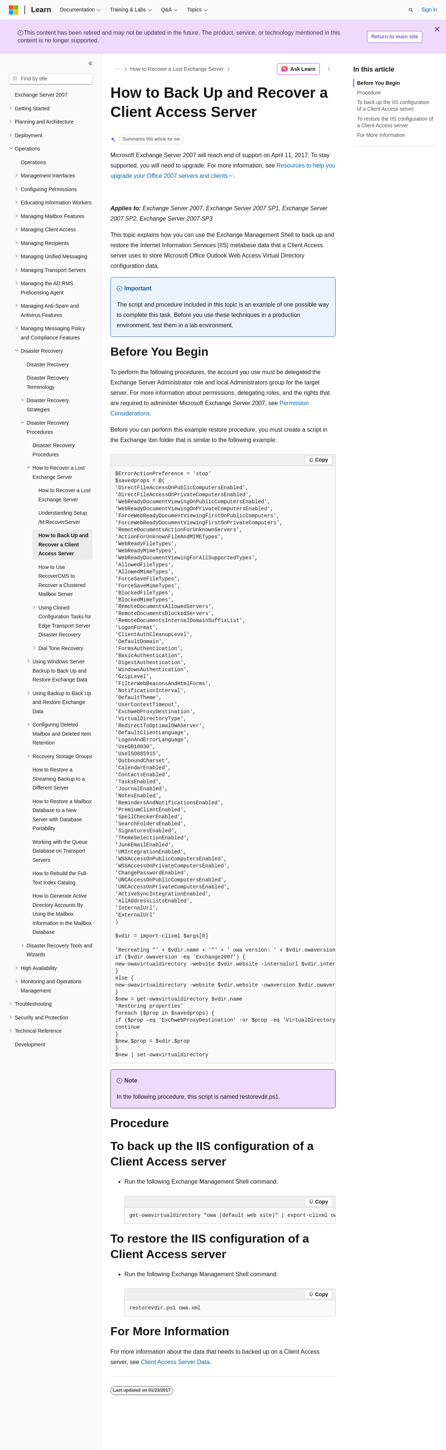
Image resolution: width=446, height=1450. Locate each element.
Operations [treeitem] (33, 162)
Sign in (429, 10)
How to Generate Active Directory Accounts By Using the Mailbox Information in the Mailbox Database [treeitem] (62, 914)
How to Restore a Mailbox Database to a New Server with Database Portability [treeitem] (62, 815)
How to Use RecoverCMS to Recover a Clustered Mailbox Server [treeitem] (62, 580)
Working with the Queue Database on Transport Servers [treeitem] (60, 851)
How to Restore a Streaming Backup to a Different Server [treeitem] (58, 779)
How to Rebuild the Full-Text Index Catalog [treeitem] (60, 877)
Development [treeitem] (30, 1044)
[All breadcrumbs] (116, 69)
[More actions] (329, 69)
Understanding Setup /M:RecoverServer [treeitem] (62, 517)
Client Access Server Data (175, 1362)
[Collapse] (90, 63)
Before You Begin (378, 83)
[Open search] (411, 10)
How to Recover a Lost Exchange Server (177, 69)
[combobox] (50, 79)
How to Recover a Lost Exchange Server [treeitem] (64, 495)
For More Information (381, 135)
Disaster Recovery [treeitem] (48, 364)
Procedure (369, 93)
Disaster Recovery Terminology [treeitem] (48, 382)
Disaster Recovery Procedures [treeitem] (53, 450)
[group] (223, 765)
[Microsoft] (13, 10)
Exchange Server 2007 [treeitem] (41, 95)
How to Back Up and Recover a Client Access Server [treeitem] (63, 544)
